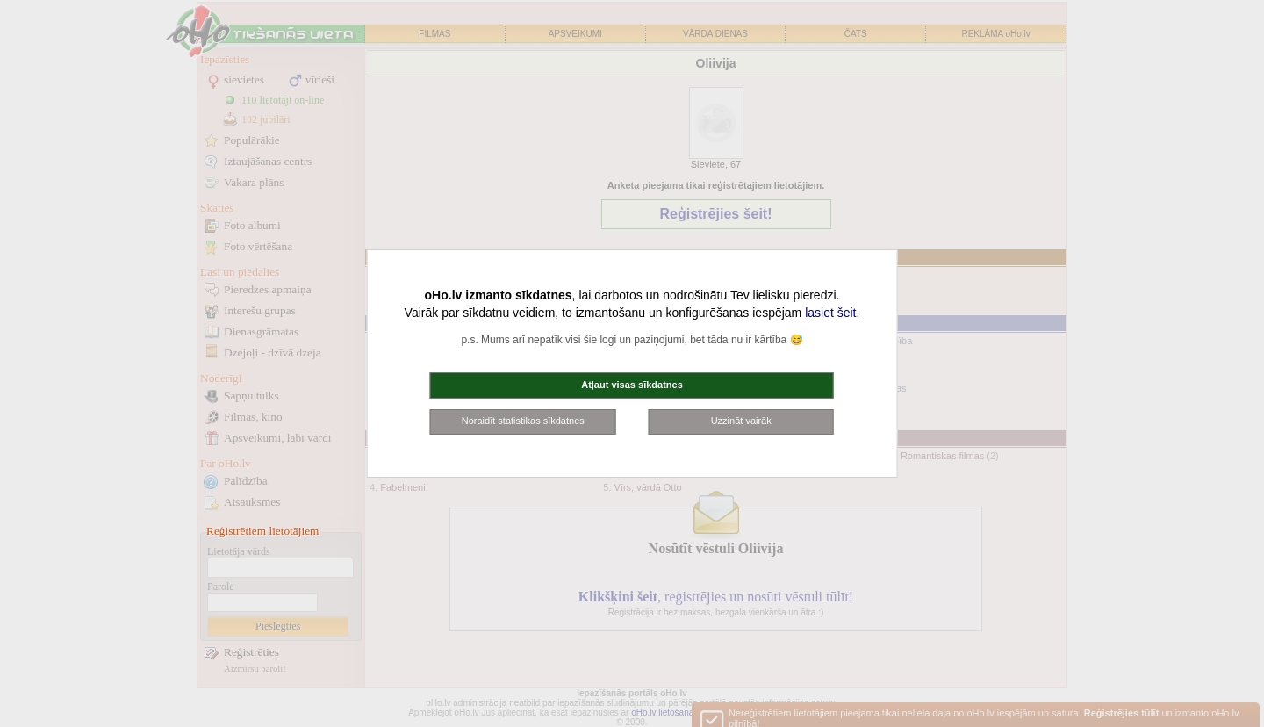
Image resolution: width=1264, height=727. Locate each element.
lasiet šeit (830, 313)
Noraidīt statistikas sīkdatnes (523, 420)
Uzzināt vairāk (741, 420)
